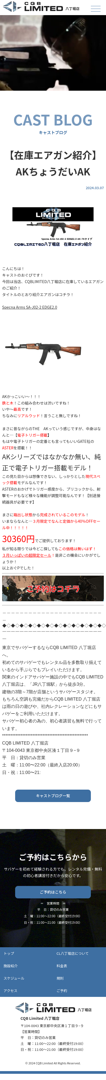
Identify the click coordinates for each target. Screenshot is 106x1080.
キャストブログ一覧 (53, 795)
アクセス (10, 990)
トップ (9, 953)
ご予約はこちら (53, 892)
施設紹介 (11, 965)
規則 (60, 978)
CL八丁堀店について (73, 953)
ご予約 (62, 990)
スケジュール (14, 978)
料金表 (62, 965)
